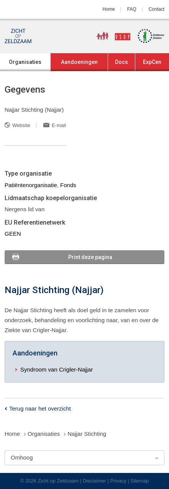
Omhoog (22, 457)
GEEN (13, 233)
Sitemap (140, 481)
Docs (121, 62)
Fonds (68, 185)
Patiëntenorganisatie (31, 185)
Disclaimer (94, 481)
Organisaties (25, 62)
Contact (156, 9)
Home (109, 9)
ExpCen (152, 62)
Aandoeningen (79, 62)
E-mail (59, 125)
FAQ (131, 9)
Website (21, 125)
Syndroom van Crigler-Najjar (56, 369)
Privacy (118, 481)
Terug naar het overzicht (40, 408)
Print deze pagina (90, 257)
